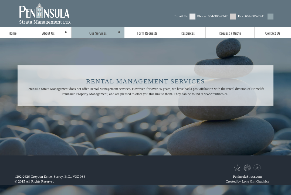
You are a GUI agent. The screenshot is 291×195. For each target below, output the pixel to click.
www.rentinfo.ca (216, 94)
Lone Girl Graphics (255, 181)
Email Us (181, 16)
